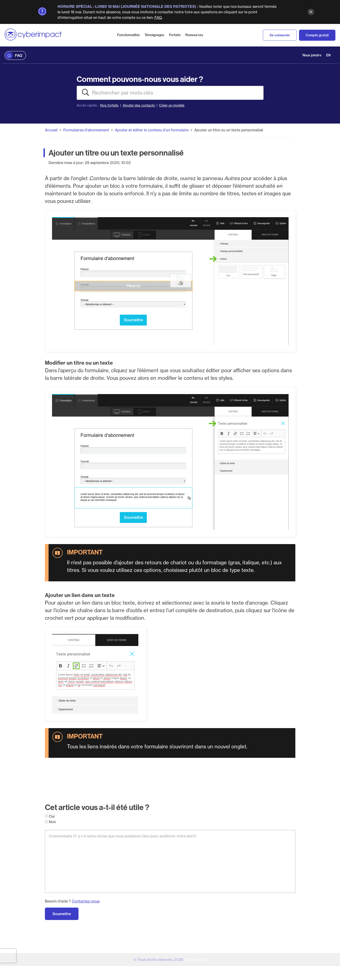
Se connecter (280, 35)
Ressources (194, 35)
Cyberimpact (195, 959)
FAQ (158, 17)
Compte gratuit (317, 35)
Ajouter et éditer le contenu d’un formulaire (152, 130)
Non (50, 821)
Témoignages (154, 35)
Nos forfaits (109, 105)
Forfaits (174, 35)
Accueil (51, 130)
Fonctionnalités (128, 35)
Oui (50, 816)
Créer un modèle (171, 105)
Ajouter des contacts (139, 105)
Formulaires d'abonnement (86, 130)
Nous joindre (311, 55)
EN (328, 55)
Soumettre (61, 913)
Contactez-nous (85, 901)
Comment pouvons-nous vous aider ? (140, 79)
